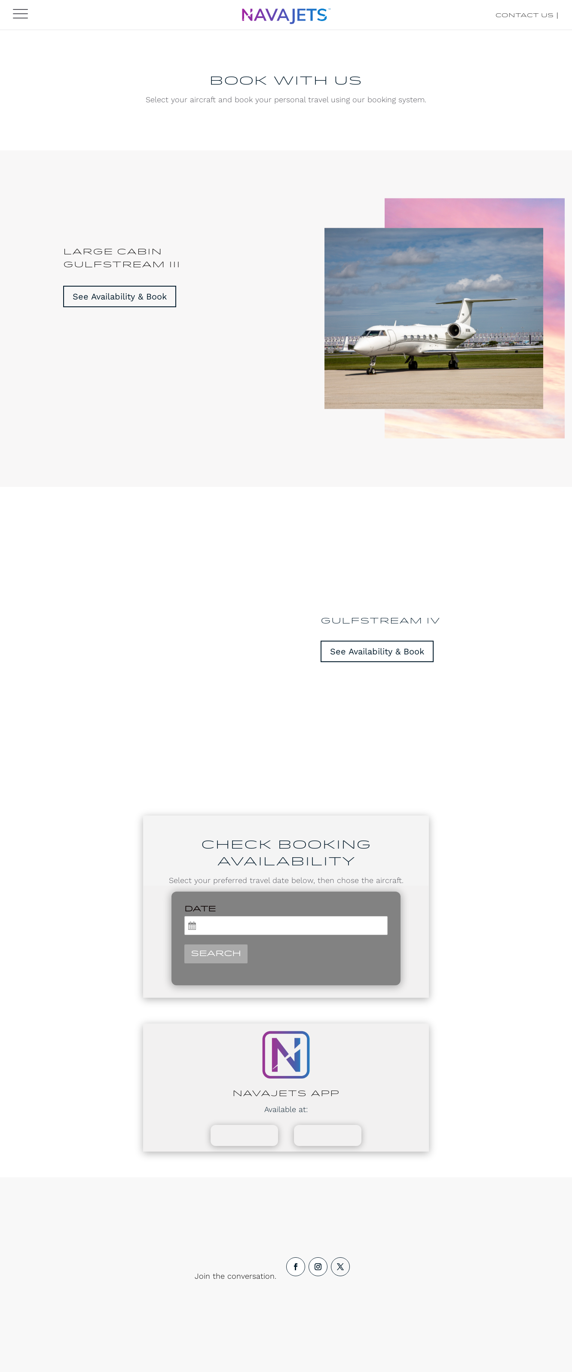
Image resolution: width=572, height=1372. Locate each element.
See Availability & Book (120, 296)
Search (216, 953)
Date (200, 909)
